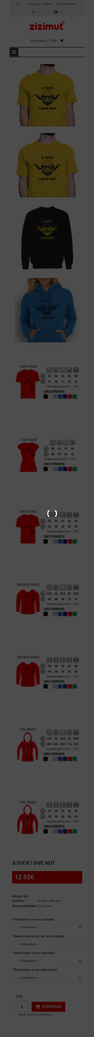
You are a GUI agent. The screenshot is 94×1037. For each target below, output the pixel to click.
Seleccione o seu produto (34, 919)
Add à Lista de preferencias (35, 1014)
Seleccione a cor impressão (35, 970)
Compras (33, 3)
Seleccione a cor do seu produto (39, 936)
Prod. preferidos (66, 3)
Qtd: (20, 997)
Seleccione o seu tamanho (34, 953)
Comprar (48, 1006)
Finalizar (47, 3)
